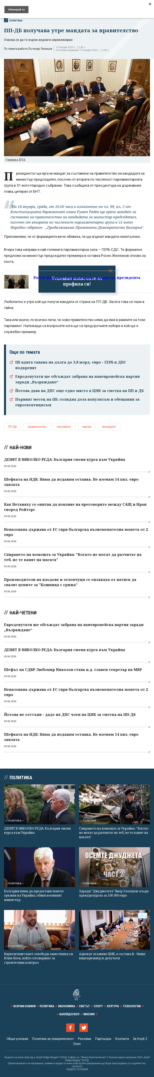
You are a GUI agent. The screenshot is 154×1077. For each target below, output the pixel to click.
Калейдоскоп (69, 1014)
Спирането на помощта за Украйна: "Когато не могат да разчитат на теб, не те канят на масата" (113, 832)
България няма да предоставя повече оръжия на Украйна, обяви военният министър (34, 895)
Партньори (103, 1039)
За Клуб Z (140, 1039)
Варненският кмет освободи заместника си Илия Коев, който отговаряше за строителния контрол (38, 958)
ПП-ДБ (12, 426)
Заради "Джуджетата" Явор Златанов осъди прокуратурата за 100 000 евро (113, 893)
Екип (77, 1044)
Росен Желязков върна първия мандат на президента (86, 277)
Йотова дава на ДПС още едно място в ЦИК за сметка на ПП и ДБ (79, 390)
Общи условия (17, 1039)
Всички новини (24, 1006)
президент (109, 426)
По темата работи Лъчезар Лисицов (28, 48)
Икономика (66, 1006)
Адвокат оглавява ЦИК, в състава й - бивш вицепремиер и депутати (112, 956)
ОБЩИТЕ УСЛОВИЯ (77, 1069)
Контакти (122, 1039)
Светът (84, 1006)
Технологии (132, 1006)
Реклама (84, 1039)
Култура (113, 1006)
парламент (64, 426)
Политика (13, 20)
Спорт (98, 1006)
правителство (37, 426)
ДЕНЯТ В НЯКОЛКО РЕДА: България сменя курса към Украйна (37, 830)
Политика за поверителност (53, 1039)
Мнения (89, 1014)
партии (86, 426)
